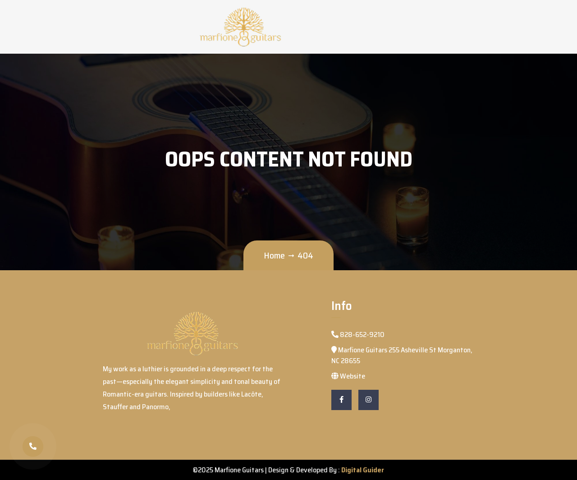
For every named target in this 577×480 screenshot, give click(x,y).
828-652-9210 (358, 334)
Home (274, 255)
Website (348, 376)
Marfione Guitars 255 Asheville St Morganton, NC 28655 (401, 355)
